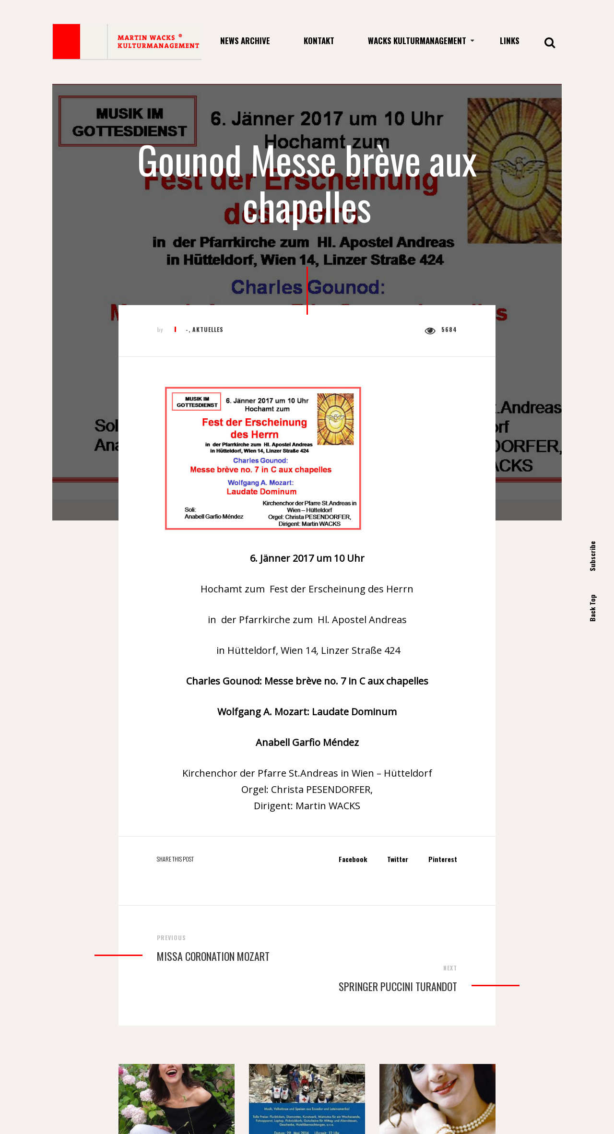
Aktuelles (208, 329)
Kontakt (319, 41)
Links (510, 41)
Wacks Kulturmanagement (417, 41)
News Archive (245, 41)
